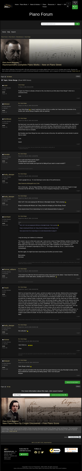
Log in (75, 3)
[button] (4, 32)
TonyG (6, 288)
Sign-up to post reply (72, 382)
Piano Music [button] (24, 4)
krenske (7, 154)
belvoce (7, 104)
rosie (5, 85)
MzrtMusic (7, 119)
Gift (65, 4)
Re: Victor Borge (22, 103)
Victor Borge (21, 84)
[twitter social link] (42, 452)
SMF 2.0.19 (34, 442)
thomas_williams (10, 269)
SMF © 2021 (40, 442)
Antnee (6, 339)
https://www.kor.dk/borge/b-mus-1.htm (29, 183)
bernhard (7, 217)
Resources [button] (51, 4)
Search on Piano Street (59, 395)
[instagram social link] (39, 452)
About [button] (59, 4)
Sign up (75, 7)
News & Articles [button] (35, 4)
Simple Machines (48, 442)
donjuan (7, 361)
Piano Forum (45, 6)
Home (17, 4)
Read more (76, 71)
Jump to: (66, 437)
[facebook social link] (36, 452)
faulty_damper (9, 174)
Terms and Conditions (61, 468)
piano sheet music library (32, 468)
